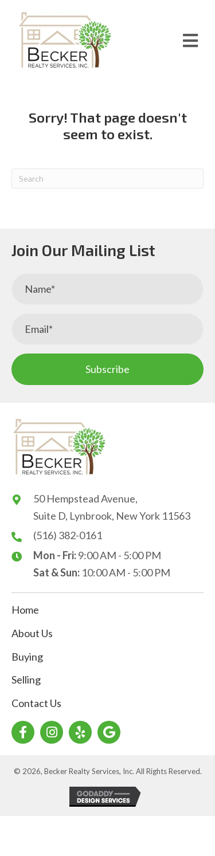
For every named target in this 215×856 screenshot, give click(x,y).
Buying (27, 656)
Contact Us (36, 703)
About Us (32, 633)
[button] (107, 369)
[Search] (107, 178)
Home (25, 609)
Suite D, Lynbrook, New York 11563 (111, 515)
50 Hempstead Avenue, (85, 498)
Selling (26, 679)
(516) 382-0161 (67, 535)
